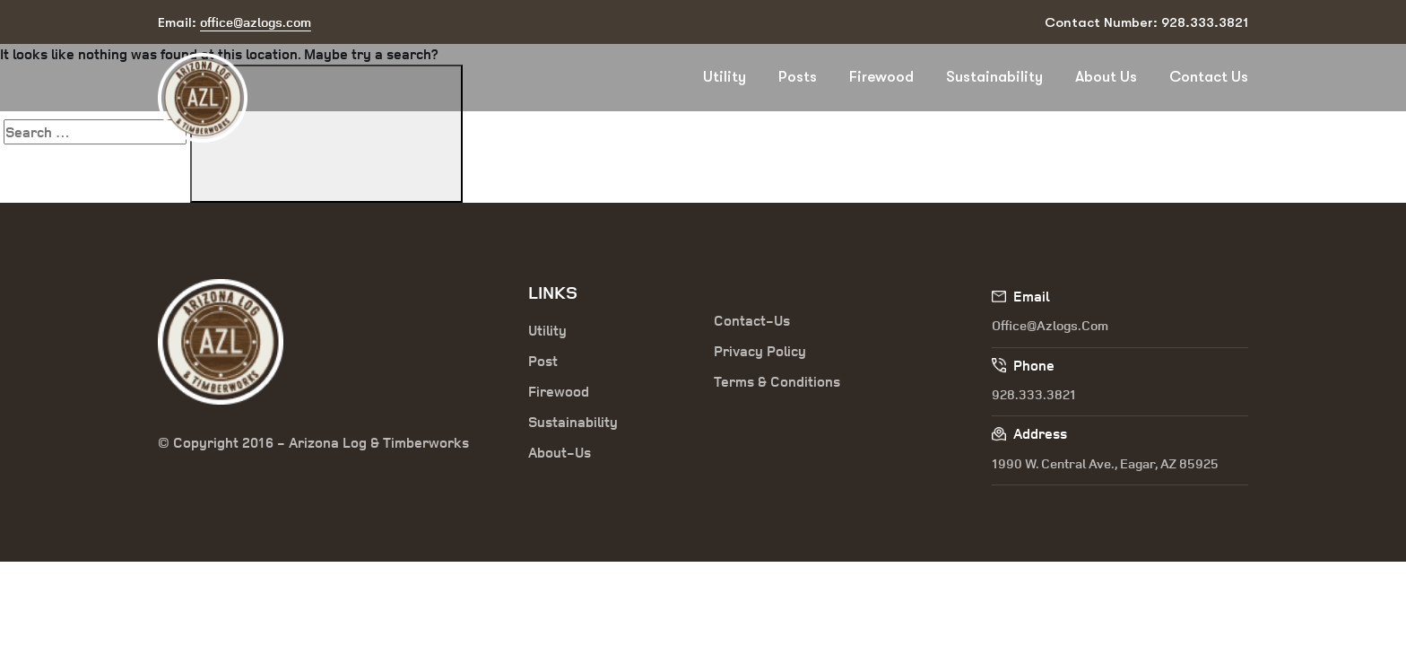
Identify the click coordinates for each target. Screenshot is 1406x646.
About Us (1106, 76)
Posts (797, 76)
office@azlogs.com (1050, 325)
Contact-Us (752, 320)
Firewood (881, 76)
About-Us (559, 452)
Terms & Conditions (777, 381)
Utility (724, 76)
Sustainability (994, 76)
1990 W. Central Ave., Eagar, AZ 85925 (1105, 463)
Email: (234, 23)
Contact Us (1208, 76)
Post (543, 361)
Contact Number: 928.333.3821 (1146, 22)
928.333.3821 (1034, 394)
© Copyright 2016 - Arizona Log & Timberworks (313, 442)
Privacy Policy (760, 351)
